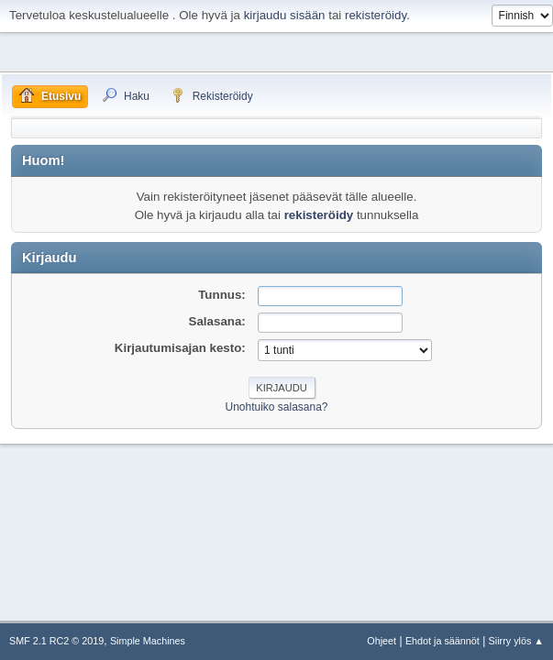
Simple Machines (147, 640)
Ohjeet (381, 640)
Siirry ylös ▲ (516, 640)
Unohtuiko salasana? (277, 407)
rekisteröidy (375, 15)
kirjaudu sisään (285, 15)
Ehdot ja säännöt (442, 640)
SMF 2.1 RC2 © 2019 (56, 640)
